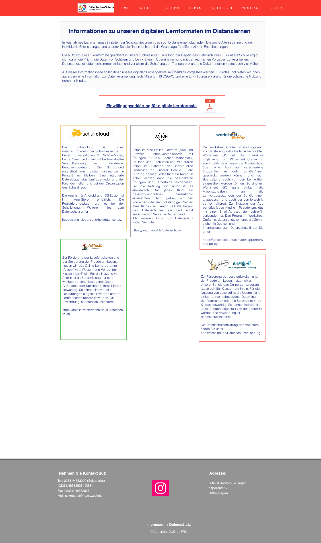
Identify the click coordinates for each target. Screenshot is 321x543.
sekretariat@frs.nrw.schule (83, 496)
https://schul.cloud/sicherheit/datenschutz (92, 220)
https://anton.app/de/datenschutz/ (156, 230)
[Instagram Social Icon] (160, 488)
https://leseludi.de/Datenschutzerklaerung (230, 333)
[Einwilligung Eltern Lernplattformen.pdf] (210, 106)
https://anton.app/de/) (169, 154)
